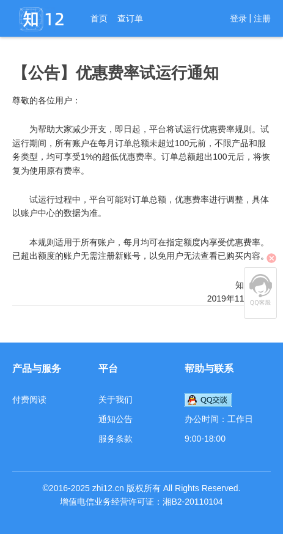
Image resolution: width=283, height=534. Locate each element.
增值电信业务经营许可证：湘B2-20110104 (141, 501)
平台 (108, 368)
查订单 (130, 18)
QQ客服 (260, 290)
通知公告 (115, 419)
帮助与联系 (209, 368)
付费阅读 (29, 399)
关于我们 (115, 399)
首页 (99, 18)
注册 (262, 18)
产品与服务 (36, 368)
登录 (238, 18)
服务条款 (115, 438)
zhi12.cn (108, 488)
